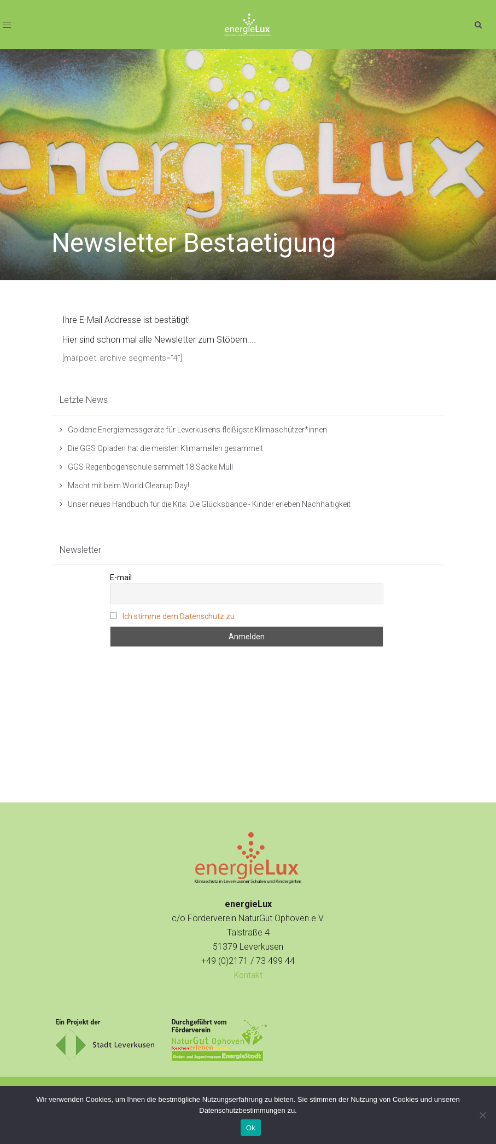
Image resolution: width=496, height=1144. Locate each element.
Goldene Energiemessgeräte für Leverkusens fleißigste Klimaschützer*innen (197, 429)
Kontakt (248, 975)
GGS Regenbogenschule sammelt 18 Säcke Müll (150, 467)
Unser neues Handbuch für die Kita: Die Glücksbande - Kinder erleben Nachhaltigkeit (209, 504)
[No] (482, 1115)
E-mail (121, 577)
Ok (250, 1128)
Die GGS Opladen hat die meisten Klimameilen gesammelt (165, 448)
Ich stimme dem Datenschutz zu (178, 616)
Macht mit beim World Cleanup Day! (128, 485)
